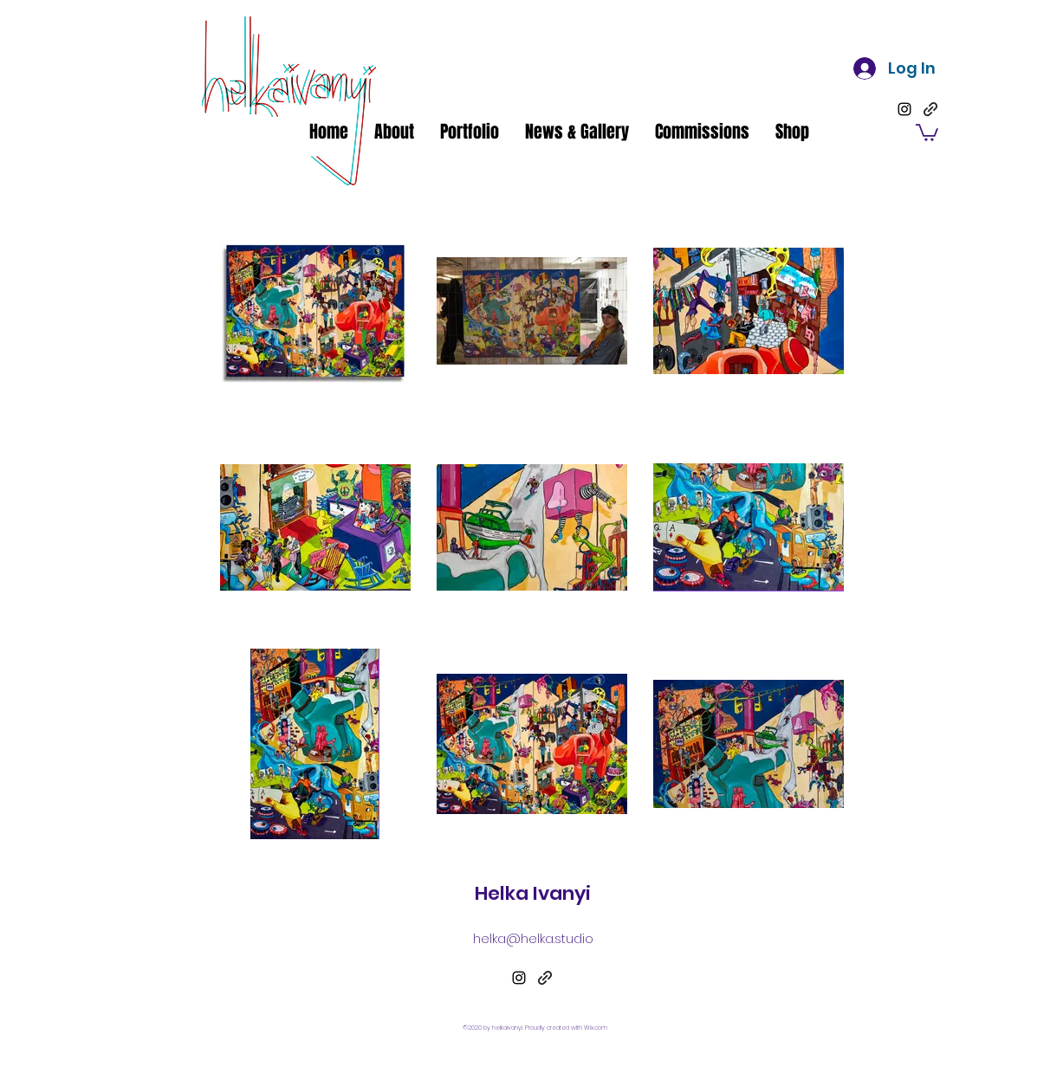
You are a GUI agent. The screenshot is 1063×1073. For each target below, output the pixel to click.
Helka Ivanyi (533, 893)
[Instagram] (904, 109)
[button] (927, 131)
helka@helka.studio (533, 938)
